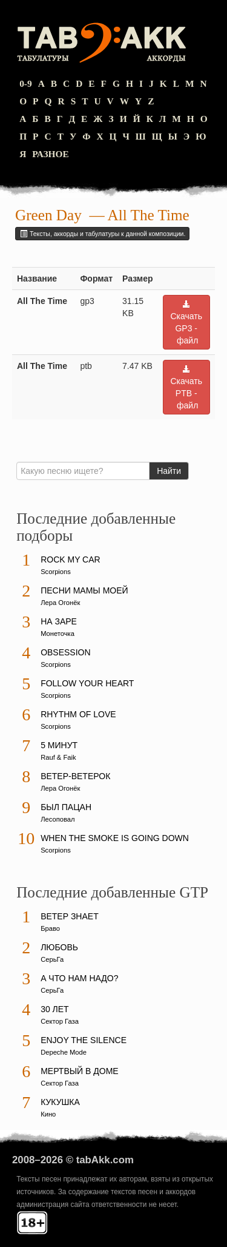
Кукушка (60, 1102)
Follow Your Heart (87, 683)
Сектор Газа (60, 1021)
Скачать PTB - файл (187, 387)
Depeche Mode (64, 1052)
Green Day (48, 215)
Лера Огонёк (60, 602)
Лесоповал (57, 819)
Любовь (59, 947)
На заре (59, 621)
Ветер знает (70, 916)
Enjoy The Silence (84, 1040)
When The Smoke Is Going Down (115, 838)
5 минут (59, 745)
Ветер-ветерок (75, 776)
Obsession (65, 652)
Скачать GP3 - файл (187, 322)
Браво (50, 928)
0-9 (25, 83)
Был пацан (66, 807)
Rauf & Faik (58, 757)
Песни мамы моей (84, 590)
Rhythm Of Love (78, 714)
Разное (50, 154)
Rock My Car (70, 559)
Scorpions (56, 571)
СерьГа (52, 959)
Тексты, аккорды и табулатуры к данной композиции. (102, 233)
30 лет (55, 1009)
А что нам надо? (79, 978)
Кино (48, 1114)
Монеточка (57, 633)
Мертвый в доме (80, 1071)
